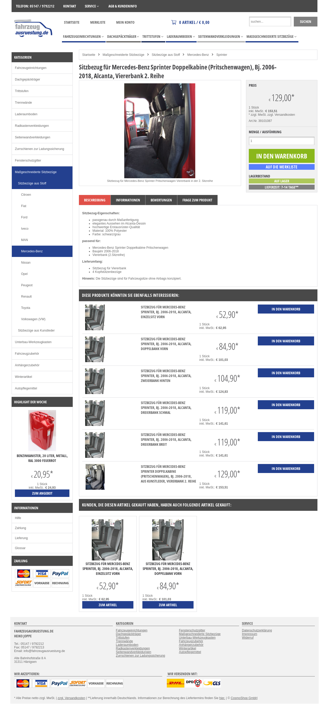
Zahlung (20, 528)
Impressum (249, 634)
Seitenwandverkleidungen (32, 137)
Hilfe (18, 518)
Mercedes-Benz (198, 55)
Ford (24, 217)
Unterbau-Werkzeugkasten (33, 342)
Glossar (20, 548)
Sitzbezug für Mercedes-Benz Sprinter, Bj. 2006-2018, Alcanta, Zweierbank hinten (166, 375)
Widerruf (247, 637)
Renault (26, 296)
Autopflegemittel (26, 388)
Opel (24, 274)
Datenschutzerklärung (257, 630)
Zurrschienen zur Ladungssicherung (39, 149)
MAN (24, 240)
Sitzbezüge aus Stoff (166, 55)
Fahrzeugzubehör (27, 353)
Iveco (25, 228)
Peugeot (27, 285)
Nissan (26, 262)
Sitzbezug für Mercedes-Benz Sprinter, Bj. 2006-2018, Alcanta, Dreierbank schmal (166, 407)
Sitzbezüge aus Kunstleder (36, 330)
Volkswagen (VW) (33, 319)
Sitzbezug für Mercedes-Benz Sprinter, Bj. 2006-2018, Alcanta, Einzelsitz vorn (166, 312)
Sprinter (221, 55)
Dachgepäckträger (27, 79)
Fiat (23, 206)
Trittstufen (22, 91)
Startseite (71, 22)
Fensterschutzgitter (28, 160)
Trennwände (23, 102)
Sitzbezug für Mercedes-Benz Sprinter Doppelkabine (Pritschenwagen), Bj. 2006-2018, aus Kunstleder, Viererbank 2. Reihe (168, 474)
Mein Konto (125, 22)
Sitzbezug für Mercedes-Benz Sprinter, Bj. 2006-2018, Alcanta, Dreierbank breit (166, 439)
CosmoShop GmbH (244, 698)
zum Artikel (108, 604)
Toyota (25, 308)
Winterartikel (23, 377)
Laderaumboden (26, 114)
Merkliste (97, 22)
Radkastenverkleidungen (32, 126)
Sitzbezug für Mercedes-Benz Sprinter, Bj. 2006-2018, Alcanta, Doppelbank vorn (166, 343)
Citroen (26, 195)
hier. (222, 698)
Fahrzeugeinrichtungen (31, 68)
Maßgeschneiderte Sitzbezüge (123, 55)
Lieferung (21, 538)
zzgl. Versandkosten (281, 115)
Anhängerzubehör (27, 365)
